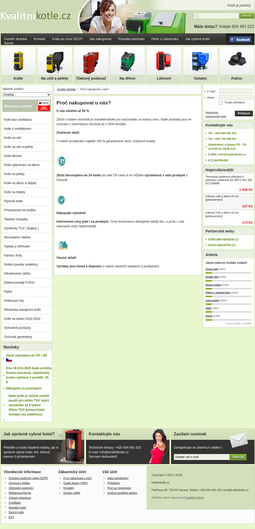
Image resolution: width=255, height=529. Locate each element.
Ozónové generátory (18, 337)
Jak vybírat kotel (197, 39)
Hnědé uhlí (212, 276)
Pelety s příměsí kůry (218, 292)
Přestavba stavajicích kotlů (22, 310)
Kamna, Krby (13, 255)
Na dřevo (128, 78)
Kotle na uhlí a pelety (18, 147)
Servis (9, 43)
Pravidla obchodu (131, 39)
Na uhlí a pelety (54, 78)
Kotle (18, 78)
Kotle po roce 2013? (67, 39)
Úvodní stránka (15, 39)
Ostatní (200, 78)
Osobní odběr (71, 492)
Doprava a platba (19, 483)
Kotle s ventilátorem (17, 129)
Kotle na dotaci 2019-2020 (22, 319)
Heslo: (211, 97)
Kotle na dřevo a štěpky (20, 183)
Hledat (247, 16)
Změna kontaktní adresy (122, 492)
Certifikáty (15, 502)
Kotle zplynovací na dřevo (22, 165)
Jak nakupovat (100, 39)
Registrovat (212, 112)
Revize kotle (16, 512)
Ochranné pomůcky (17, 328)
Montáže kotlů (17, 507)
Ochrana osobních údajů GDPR (28, 478)
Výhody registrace (20, 497)
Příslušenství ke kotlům (20, 210)
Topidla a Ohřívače (17, 246)
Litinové (164, 78)
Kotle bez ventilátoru (18, 120)
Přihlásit (244, 113)
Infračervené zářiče (17, 273)
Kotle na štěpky (14, 192)
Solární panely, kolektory (21, 264)
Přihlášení (113, 483)
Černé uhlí (212, 269)
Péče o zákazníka (164, 39)
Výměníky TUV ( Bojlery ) (21, 228)
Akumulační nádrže (17, 237)
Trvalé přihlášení (235, 102)
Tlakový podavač (91, 78)
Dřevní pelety (213, 284)
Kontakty (68, 487)
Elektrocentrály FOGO (19, 282)
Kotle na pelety (14, 174)
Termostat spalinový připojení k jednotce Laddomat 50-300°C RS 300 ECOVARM (229, 180)
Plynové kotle (13, 201)
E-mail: (211, 91)
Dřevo (209, 315)
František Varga (194, 497)
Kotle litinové (13, 156)
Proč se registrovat (119, 487)
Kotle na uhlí (12, 138)
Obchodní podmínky (21, 487)
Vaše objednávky (117, 478)
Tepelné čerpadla (16, 219)
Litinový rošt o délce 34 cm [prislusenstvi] (222, 198)
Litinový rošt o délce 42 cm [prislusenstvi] (222, 214)
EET (11, 517)
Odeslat (238, 457)
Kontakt (39, 39)
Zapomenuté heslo (216, 116)
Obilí (208, 308)
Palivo (236, 78)
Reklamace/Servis (20, 492)
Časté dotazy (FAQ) (75, 483)
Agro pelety (212, 300)
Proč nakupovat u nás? (77, 478)
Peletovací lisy (14, 301)
